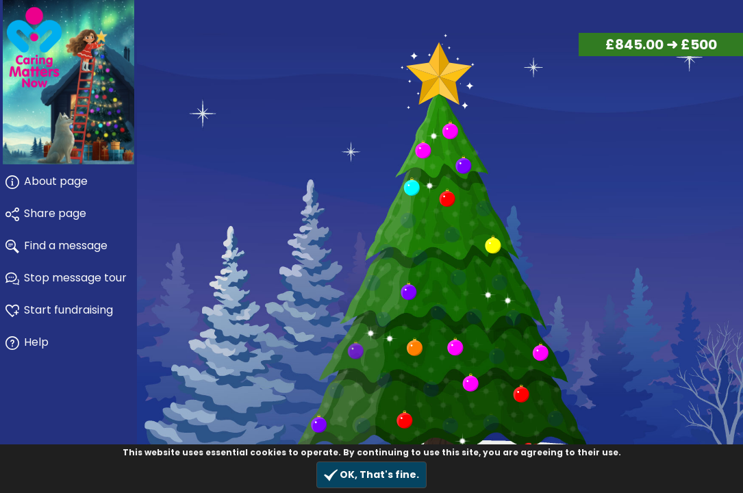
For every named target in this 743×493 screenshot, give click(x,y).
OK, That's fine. (371, 475)
